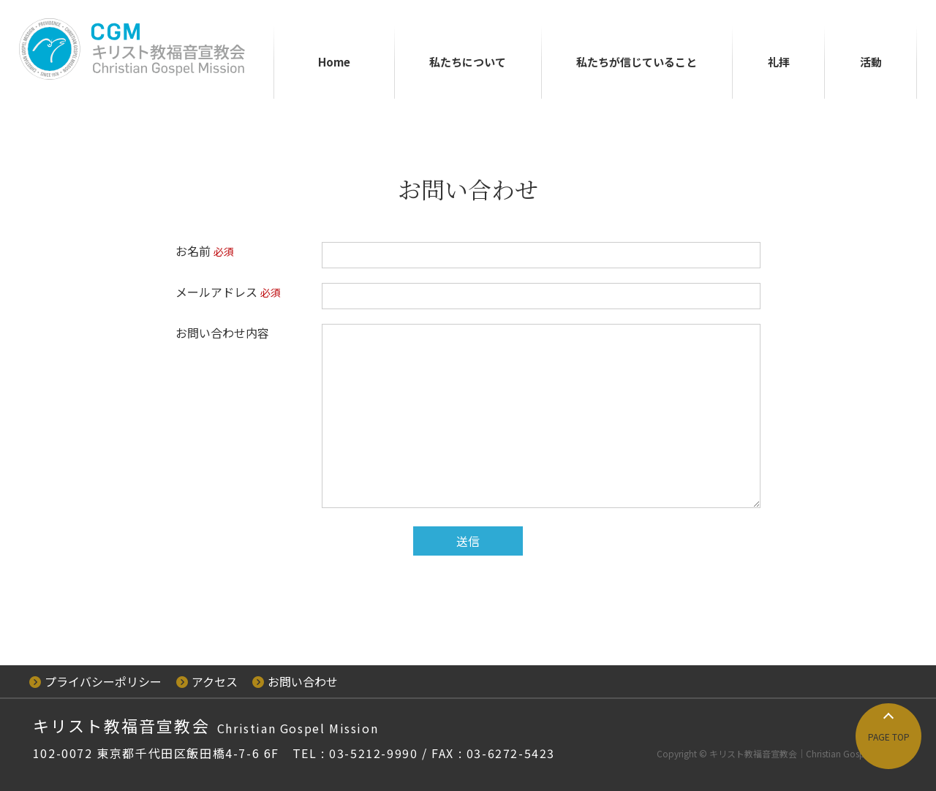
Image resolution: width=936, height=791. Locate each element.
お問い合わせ (295, 681)
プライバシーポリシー (95, 681)
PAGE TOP (889, 736)
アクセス (207, 681)
